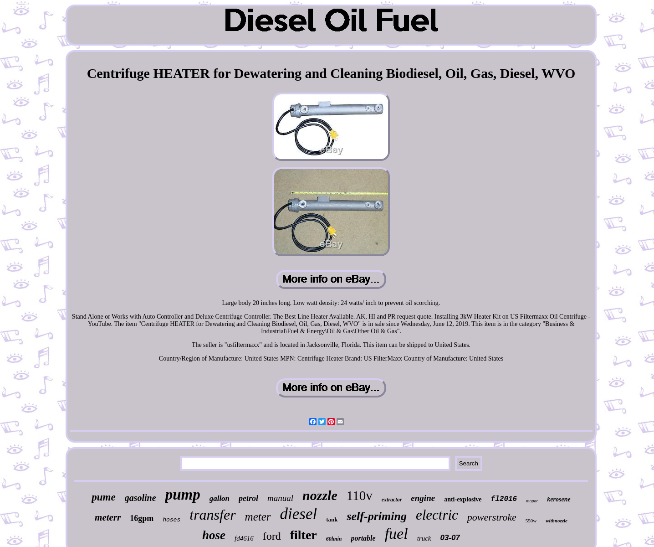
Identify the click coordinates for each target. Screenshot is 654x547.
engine (423, 498)
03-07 (450, 537)
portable (363, 538)
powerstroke (491, 517)
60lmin (334, 539)
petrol (248, 498)
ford (272, 536)
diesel (298, 514)
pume (103, 497)
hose (213, 535)
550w (531, 520)
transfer (212, 514)
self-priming (376, 516)
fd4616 (244, 538)
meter (258, 517)
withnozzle (556, 520)
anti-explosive (462, 499)
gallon (219, 498)
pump (182, 494)
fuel (396, 533)
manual (280, 498)
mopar (532, 500)
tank (331, 519)
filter (303, 535)
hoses (171, 519)
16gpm (141, 518)
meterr (108, 517)
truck (424, 538)
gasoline (140, 498)
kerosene (558, 499)
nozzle (319, 495)
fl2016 (504, 499)
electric (437, 515)
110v (360, 495)
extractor (392, 499)
